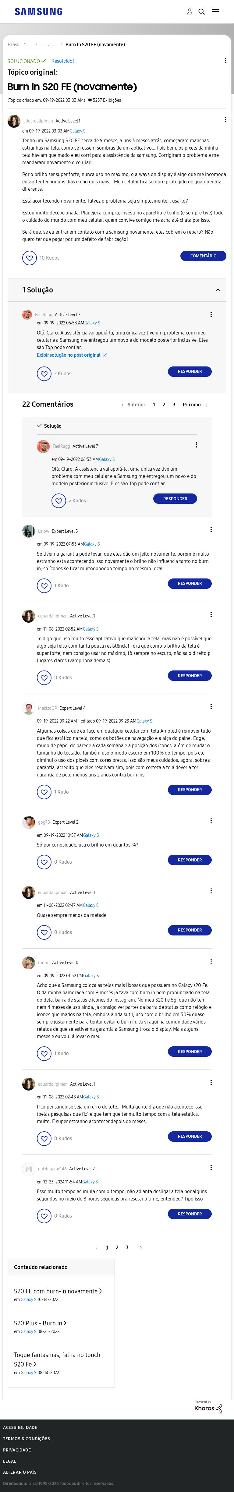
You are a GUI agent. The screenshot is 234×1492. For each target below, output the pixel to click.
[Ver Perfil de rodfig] (44, 962)
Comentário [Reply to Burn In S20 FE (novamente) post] (203, 256)
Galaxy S (78, 131)
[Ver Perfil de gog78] (44, 822)
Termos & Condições (26, 1438)
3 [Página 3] (174, 405)
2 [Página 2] (164, 405)
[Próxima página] (195, 404)
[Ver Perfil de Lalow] (43, 531)
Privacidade (17, 1450)
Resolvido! (62, 61)
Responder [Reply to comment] (190, 371)
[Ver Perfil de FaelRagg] (43, 314)
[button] (216, 119)
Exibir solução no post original (69, 355)
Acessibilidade (20, 1427)
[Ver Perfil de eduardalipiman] (38, 121)
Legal (9, 1461)
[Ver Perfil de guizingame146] (52, 1169)
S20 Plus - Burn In (38, 1323)
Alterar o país (20, 1472)
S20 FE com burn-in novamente (56, 1291)
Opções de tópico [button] (215, 60)
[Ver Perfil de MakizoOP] (47, 708)
